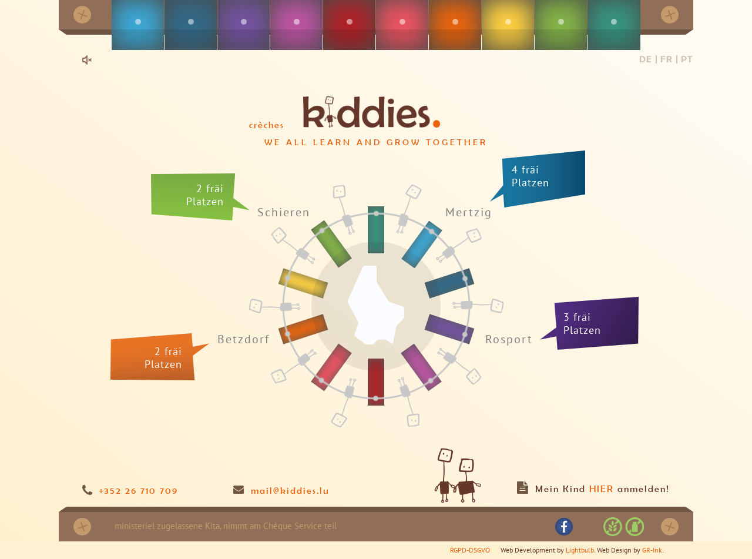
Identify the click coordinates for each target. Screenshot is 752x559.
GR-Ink (652, 549)
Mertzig (468, 211)
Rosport (509, 339)
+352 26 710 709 (138, 490)
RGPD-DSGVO (470, 549)
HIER (601, 488)
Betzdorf (243, 340)
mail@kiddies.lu (290, 490)
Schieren (283, 212)
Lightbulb (580, 549)
